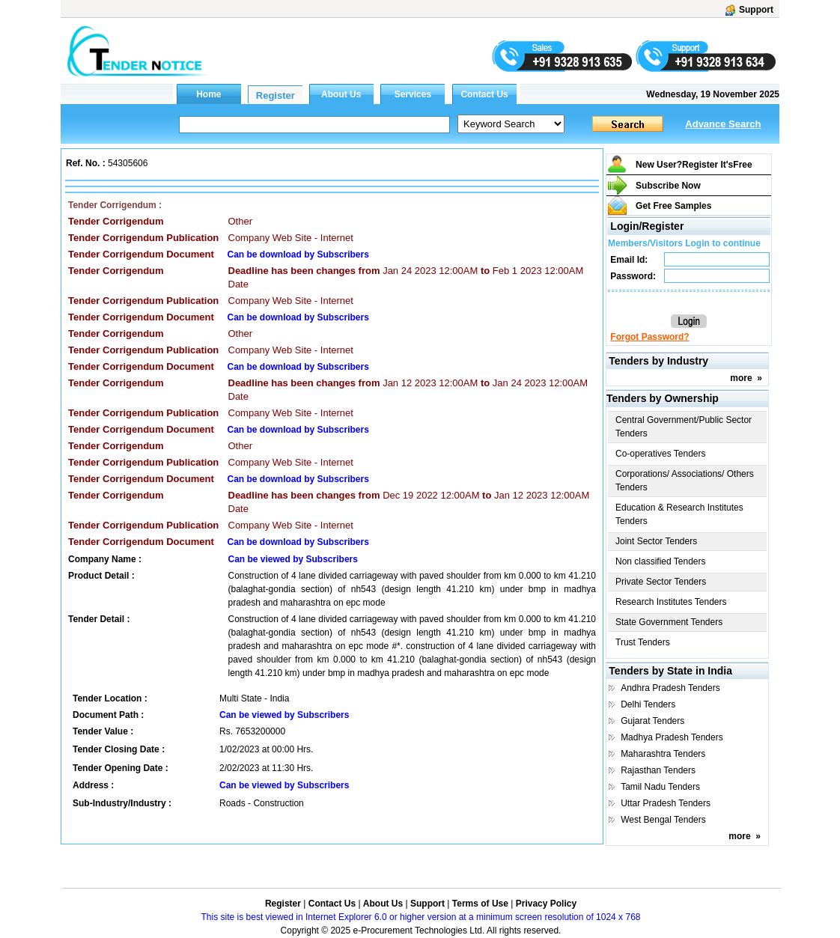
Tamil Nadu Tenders (660, 787)
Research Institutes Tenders (671, 602)
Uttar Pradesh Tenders (665, 803)
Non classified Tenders (660, 561)
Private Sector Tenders (660, 581)
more (741, 378)
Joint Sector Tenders (656, 541)
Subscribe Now (668, 185)
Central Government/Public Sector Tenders (683, 427)
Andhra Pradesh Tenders (670, 688)
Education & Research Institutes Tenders (679, 514)
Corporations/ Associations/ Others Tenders (684, 481)
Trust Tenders (642, 642)
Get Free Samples (673, 206)
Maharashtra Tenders (663, 754)
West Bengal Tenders (663, 819)
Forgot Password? (649, 337)
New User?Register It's (694, 164)
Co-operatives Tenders (660, 453)
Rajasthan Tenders (658, 770)
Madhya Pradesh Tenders (672, 737)
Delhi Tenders (648, 704)
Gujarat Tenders (652, 721)
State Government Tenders (668, 622)
